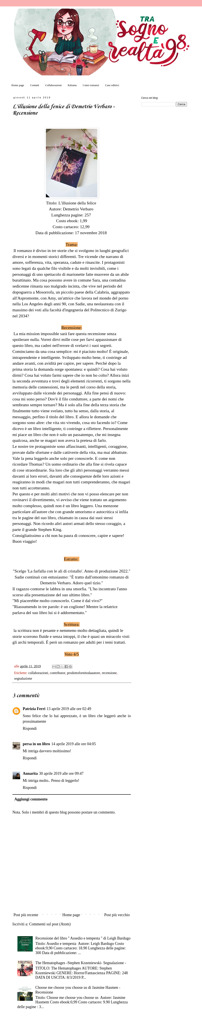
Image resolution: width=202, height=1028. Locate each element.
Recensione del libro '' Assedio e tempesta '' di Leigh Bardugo (83, 938)
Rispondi (30, 728)
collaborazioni (38, 673)
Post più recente (26, 915)
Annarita (30, 773)
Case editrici (112, 85)
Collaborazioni (53, 85)
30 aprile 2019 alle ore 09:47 (61, 773)
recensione (109, 673)
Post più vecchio (117, 915)
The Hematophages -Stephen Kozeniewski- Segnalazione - (80, 963)
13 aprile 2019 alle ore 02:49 (69, 709)
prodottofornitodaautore (83, 673)
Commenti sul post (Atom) (50, 924)
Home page (17, 85)
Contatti (34, 85)
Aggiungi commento (31, 799)
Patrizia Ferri (34, 709)
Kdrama (72, 85)
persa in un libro (36, 744)
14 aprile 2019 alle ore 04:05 (73, 744)
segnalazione (23, 678)
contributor (57, 673)
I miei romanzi (91, 85)
